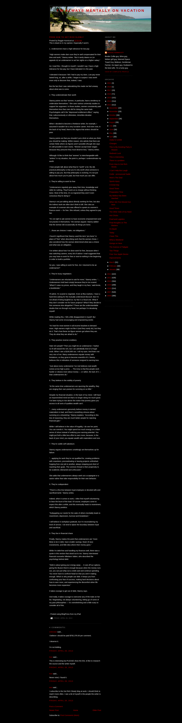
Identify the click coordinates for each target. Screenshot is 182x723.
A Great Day (114, 185)
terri (50, 687)
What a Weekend (116, 240)
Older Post (97, 710)
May (111, 133)
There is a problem (116, 161)
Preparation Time (116, 192)
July (110, 126)
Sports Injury (114, 181)
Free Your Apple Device (118, 254)
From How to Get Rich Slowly (66, 37)
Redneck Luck (115, 153)
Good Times (114, 188)
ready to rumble (115, 140)
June (111, 129)
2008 (109, 288)
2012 (109, 274)
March (111, 262)
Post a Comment (56, 706)
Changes (113, 143)
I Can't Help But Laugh (118, 170)
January (112, 269)
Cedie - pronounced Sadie (119, 174)
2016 (109, 94)
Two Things (114, 251)
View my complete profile (117, 72)
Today (111, 233)
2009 (109, 285)
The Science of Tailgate (118, 247)
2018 (109, 87)
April (111, 137)
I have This (113, 236)
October (112, 115)
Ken (50, 657)
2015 (109, 98)
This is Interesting (116, 157)
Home (75, 710)
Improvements (115, 258)
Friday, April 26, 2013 (61, 651)
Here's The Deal (115, 178)
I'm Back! (113, 229)
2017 (109, 90)
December (113, 108)
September (113, 119)
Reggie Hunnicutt (115, 52)
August (112, 122)
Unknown (53, 632)
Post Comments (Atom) (69, 715)
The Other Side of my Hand (120, 212)
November (113, 111)
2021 (109, 83)
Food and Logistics (117, 219)
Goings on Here (115, 243)
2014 (109, 101)
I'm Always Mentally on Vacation (101, 10)
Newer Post (54, 710)
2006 (109, 296)
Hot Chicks (113, 215)
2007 (109, 292)
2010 (109, 281)
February (113, 266)
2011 (109, 278)
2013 (109, 105)
